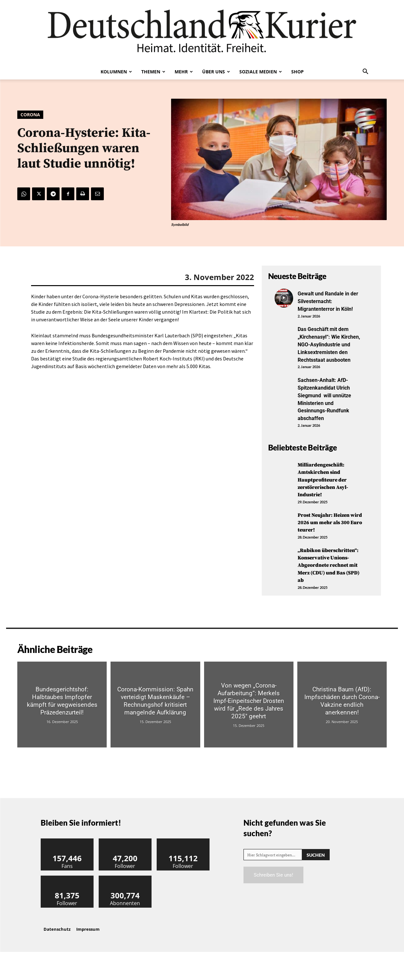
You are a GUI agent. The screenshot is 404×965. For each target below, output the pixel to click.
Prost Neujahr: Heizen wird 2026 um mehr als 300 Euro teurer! (328, 528)
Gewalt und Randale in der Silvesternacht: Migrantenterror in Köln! (329, 301)
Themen (153, 72)
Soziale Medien (260, 72)
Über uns (216, 72)
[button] (365, 72)
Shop (297, 72)
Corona (30, 115)
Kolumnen (116, 72)
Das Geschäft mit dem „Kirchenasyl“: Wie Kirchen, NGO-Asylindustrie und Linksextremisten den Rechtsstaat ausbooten (327, 347)
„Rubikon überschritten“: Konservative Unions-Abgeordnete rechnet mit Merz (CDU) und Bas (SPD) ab (330, 574)
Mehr (184, 72)
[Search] (316, 867)
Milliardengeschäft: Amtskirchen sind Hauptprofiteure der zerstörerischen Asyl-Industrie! (326, 485)
